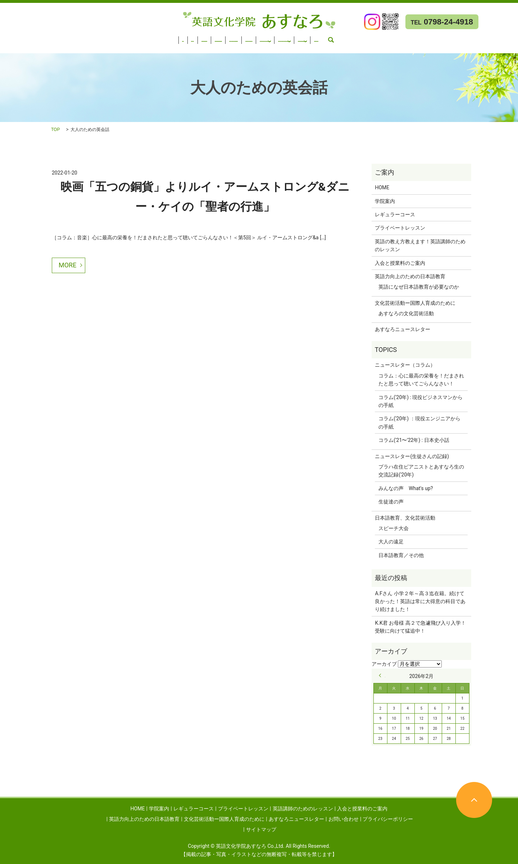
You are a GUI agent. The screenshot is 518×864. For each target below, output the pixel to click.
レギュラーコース (73, 38)
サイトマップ (261, 829)
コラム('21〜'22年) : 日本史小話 (413, 440)
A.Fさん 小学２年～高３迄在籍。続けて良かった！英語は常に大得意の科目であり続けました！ (420, 601)
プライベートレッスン (126, 38)
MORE (67, 265)
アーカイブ (384, 664)
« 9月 (382, 675)
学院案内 (36, 38)
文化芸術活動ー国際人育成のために (410, 38)
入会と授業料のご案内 (252, 38)
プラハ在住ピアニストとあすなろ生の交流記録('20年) (421, 471)
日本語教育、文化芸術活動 (405, 518)
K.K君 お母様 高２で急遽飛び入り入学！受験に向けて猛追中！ (420, 627)
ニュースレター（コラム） (405, 365)
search (117, 47)
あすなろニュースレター (31, 47)
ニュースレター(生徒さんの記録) (412, 456)
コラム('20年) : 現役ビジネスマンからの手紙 (420, 401)
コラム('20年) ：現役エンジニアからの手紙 (419, 422)
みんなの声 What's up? (405, 488)
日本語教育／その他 (401, 555)
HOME (11, 38)
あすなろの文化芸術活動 (406, 313)
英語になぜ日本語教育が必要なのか (418, 287)
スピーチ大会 (393, 528)
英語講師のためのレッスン (189, 38)
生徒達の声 (391, 502)
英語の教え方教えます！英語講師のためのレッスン (420, 245)
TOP (55, 129)
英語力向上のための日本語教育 (319, 38)
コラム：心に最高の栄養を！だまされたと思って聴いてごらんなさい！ (421, 379)
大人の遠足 (391, 541)
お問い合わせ (89, 47)
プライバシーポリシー (388, 819)
